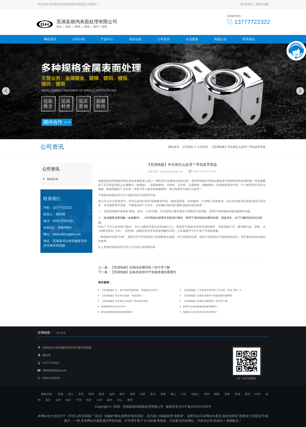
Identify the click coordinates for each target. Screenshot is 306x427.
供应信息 (135, 39)
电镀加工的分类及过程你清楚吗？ (200, 312)
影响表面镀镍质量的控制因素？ (117, 312)
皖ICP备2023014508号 (195, 406)
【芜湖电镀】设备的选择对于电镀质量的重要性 (143, 272)
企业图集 (192, 39)
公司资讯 (163, 39)
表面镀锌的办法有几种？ (114, 306)
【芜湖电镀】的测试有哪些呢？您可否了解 (140, 267)
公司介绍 (78, 39)
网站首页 (50, 39)
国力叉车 (61, 333)
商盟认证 (220, 39)
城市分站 (46, 394)
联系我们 (247, 4)
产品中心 (107, 39)
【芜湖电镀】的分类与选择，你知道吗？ (122, 295)
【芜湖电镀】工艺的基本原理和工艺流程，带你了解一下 (212, 290)
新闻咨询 (50, 179)
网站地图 (262, 4)
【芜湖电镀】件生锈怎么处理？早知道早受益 (238, 146)
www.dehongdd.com (67, 234)
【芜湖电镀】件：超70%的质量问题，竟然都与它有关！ (130, 290)
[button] (149, 135)
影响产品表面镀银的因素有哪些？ (200, 306)
